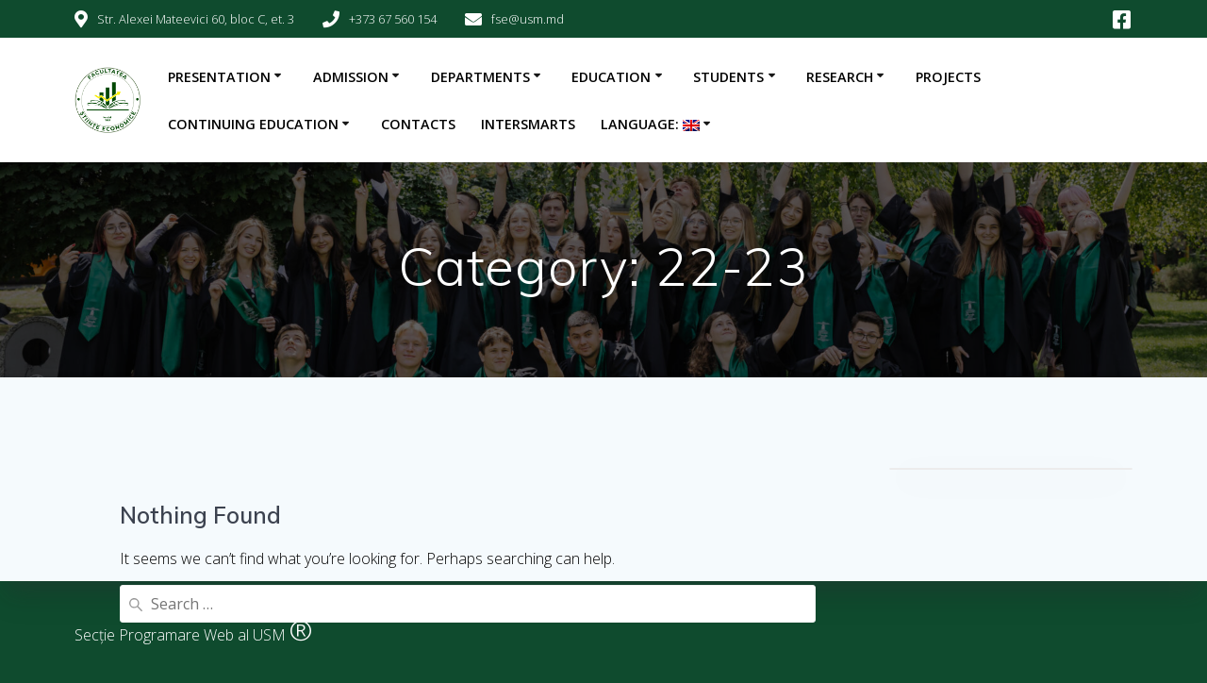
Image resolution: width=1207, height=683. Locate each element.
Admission (351, 77)
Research (839, 77)
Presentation (219, 77)
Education (611, 77)
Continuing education (253, 124)
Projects (948, 77)
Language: (650, 124)
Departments (480, 77)
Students (728, 77)
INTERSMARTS (528, 124)
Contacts (418, 124)
